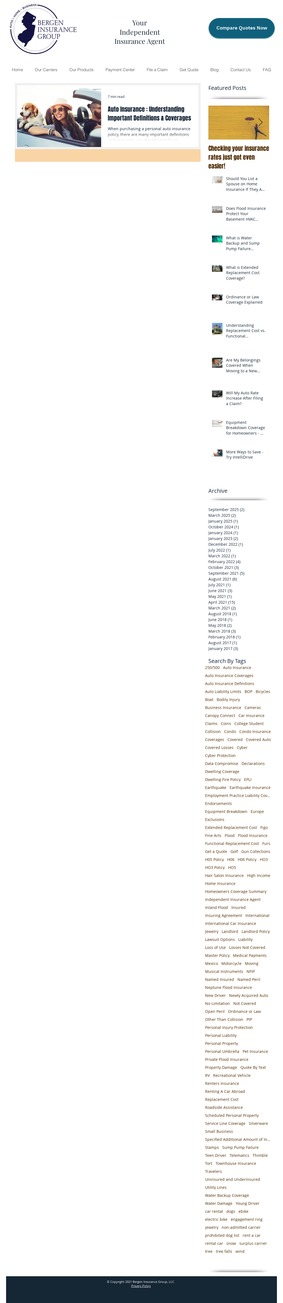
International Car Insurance (230, 923)
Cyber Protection (220, 755)
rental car (214, 1243)
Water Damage (218, 1203)
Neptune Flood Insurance (228, 987)
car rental (214, 1211)
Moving (251, 963)
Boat (209, 699)
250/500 (212, 667)
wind (240, 1251)
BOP (248, 691)
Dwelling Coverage (222, 771)
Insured (238, 907)
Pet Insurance (255, 1051)
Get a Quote (216, 851)
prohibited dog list (222, 1235)
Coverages (214, 739)
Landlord (230, 931)
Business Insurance (223, 707)
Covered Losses (219, 747)
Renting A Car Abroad (225, 1091)
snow (231, 1243)
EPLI (247, 779)
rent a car (252, 1235)
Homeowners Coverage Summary (235, 891)
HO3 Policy (215, 867)
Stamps (212, 1147)
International (257, 915)
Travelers (213, 1171)
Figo (264, 827)
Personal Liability (221, 1035)
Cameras (253, 707)
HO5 (232, 867)
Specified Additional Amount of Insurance (238, 1139)
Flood (230, 835)
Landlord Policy (256, 931)
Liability (245, 939)
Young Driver (248, 1203)
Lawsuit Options (220, 939)
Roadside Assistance (224, 1107)
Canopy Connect (220, 715)
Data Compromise (221, 763)
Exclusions (214, 819)
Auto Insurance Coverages (229, 675)
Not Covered (244, 1003)
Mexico (211, 963)
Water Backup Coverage (227, 1195)
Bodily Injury (228, 699)
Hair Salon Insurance (224, 875)
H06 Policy (247, 859)
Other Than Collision (224, 1019)
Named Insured (219, 979)
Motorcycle (231, 963)
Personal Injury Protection (229, 1027)
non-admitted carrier (241, 1227)
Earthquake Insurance (250, 787)
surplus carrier (253, 1243)
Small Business (219, 1131)
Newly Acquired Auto (248, 995)
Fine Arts (213, 835)
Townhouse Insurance (236, 1163)
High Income (258, 875)
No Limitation (217, 1003)
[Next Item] (260, 122)
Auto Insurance (237, 667)
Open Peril (215, 1011)
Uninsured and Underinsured (232, 1179)
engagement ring (247, 1219)
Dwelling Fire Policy (223, 779)
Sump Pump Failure (240, 1147)
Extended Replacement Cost (231, 827)
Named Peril (248, 979)
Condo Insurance (255, 731)
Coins (226, 723)
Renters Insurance (222, 1083)
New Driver (215, 995)
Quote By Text (253, 1067)
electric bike (216, 1219)
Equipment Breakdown (226, 811)
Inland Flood (216, 907)
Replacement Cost (222, 1099)
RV (207, 1075)
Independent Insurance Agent (233, 899)
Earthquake (215, 787)
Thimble (260, 1155)
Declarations (253, 763)
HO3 (264, 859)
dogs (230, 1211)
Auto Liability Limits (223, 691)
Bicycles (263, 691)
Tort (208, 1163)
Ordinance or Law (244, 1011)
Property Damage (221, 1067)
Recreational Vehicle (232, 1075)
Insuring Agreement (223, 915)
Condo (230, 731)
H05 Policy (214, 859)
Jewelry (211, 931)
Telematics (239, 1155)
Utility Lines (216, 1187)
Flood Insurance (253, 835)
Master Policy (217, 955)
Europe (257, 811)
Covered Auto (258, 739)
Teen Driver (215, 1155)
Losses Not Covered (247, 947)
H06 (230, 859)
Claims (211, 723)
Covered (235, 739)
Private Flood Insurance (226, 1059)
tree (209, 1251)
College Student (249, 723)
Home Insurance (220, 883)
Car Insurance (251, 715)
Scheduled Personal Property (232, 1115)
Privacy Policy (141, 1286)
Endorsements (218, 803)
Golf (234, 851)
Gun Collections (255, 851)
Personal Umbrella (222, 1051)
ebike (243, 1211)
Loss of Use (215, 947)
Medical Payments (250, 955)
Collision (213, 731)
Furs (266, 843)
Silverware (258, 1123)
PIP (249, 1019)
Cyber (242, 747)
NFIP (251, 971)
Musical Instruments (224, 971)
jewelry (211, 1227)
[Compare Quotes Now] (241, 28)
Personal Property (221, 1043)
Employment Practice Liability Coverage (238, 795)
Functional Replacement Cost (232, 843)
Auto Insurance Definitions (229, 683)
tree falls (224, 1251)
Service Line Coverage (225, 1123)
